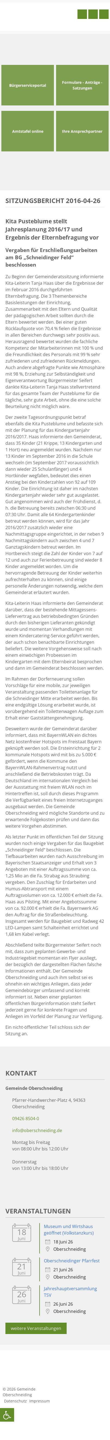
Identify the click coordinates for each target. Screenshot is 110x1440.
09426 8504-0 (25, 1119)
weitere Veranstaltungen (36, 1328)
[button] (7, 1415)
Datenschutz (15, 1400)
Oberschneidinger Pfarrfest (72, 1261)
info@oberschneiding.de (37, 1130)
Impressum (39, 1400)
